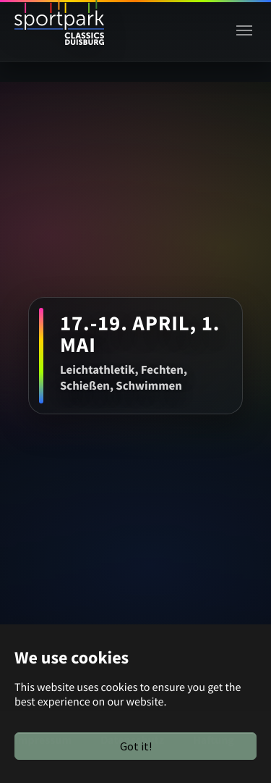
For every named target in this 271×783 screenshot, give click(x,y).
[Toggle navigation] (244, 30)
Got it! (136, 746)
